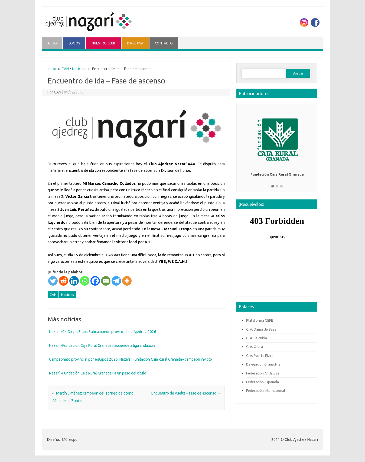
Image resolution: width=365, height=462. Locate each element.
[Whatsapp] (84, 281)
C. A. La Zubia (256, 338)
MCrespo (69, 439)
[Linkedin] (74, 281)
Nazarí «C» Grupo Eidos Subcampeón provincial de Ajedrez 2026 (102, 331)
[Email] (105, 281)
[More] (127, 281)
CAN (65, 69)
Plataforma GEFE (259, 320)
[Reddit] (63, 281)
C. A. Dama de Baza (261, 329)
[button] (273, 186)
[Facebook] (95, 281)
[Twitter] (53, 281)
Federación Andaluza (262, 373)
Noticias (78, 69)
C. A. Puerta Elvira (259, 355)
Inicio (52, 69)
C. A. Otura (254, 346)
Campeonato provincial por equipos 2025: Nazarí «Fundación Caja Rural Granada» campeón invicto (130, 359)
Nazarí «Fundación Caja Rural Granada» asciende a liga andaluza (102, 345)
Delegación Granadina (263, 364)
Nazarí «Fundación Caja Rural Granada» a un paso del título (97, 373)
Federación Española (262, 382)
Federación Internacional (265, 390)
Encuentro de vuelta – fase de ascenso (186, 393)
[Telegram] (116, 281)
